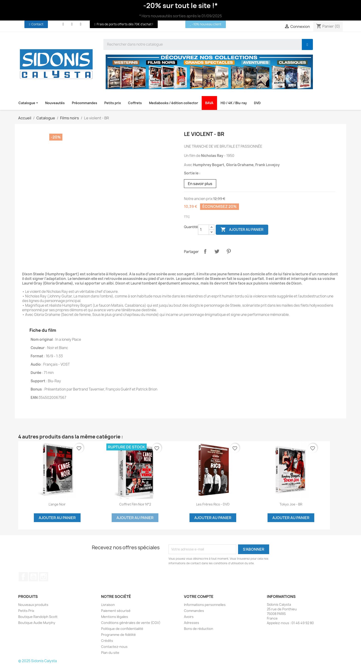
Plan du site (110, 652)
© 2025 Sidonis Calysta (37, 660)
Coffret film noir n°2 (135, 504)
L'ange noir (57, 504)
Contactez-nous (114, 646)
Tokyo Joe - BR (290, 504)
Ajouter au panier (242, 230)
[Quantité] (203, 230)
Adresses (191, 622)
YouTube (33, 576)
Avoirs (189, 616)
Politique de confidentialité (122, 628)
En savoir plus (200, 183)
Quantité (191, 227)
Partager (205, 251)
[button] (36, 24)
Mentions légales (114, 616)
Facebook (23, 576)
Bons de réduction (198, 628)
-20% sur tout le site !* (180, 5)
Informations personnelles (205, 604)
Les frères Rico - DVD (213, 504)
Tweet (216, 251)
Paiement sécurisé (116, 610)
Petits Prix (26, 610)
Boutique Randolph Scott (38, 616)
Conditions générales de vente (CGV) (130, 622)
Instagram (43, 576)
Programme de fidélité (118, 634)
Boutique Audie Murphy (36, 622)
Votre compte (198, 596)
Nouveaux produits (33, 604)
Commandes (194, 610)
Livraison (108, 604)
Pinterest (228, 251)
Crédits (107, 640)
